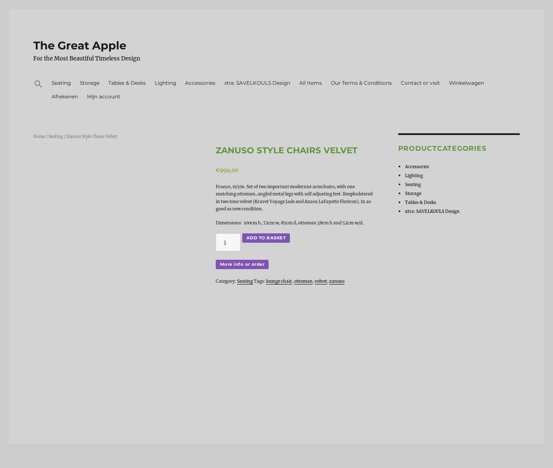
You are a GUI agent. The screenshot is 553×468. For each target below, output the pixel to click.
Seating (61, 83)
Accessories (200, 83)
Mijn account (103, 96)
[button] (38, 85)
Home (39, 136)
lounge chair (279, 281)
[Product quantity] (228, 242)
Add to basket (266, 238)
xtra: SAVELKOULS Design (257, 83)
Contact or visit (420, 83)
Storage (89, 83)
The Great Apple (79, 45)
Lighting (165, 83)
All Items (310, 83)
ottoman (303, 281)
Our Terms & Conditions (361, 83)
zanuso (337, 281)
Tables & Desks (127, 83)
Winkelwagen (466, 83)
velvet (321, 281)
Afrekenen (65, 96)
